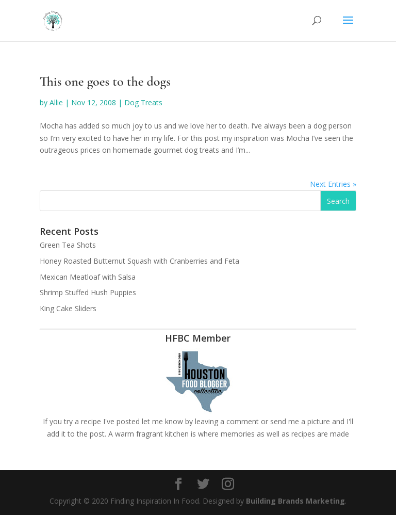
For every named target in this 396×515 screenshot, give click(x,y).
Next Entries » (333, 184)
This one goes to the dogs (105, 81)
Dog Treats (143, 102)
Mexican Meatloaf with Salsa (88, 277)
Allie (56, 102)
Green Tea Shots (68, 245)
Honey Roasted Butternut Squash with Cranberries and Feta (139, 261)
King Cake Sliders (68, 308)
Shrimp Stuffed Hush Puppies (88, 292)
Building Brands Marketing (295, 501)
